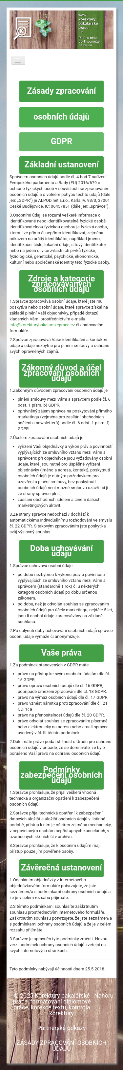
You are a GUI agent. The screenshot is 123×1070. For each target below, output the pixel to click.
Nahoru (103, 995)
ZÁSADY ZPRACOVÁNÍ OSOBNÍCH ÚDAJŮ (61, 1045)
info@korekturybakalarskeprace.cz (42, 324)
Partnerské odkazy (61, 1027)
